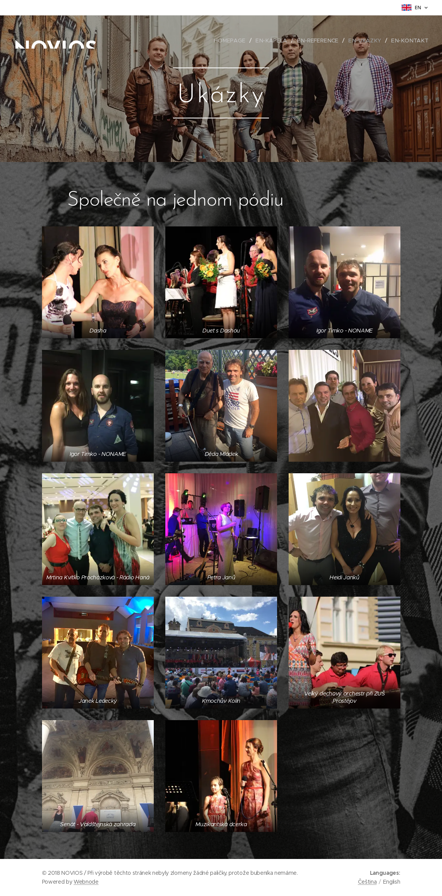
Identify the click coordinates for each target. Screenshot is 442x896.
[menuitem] (237, 40)
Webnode (86, 881)
